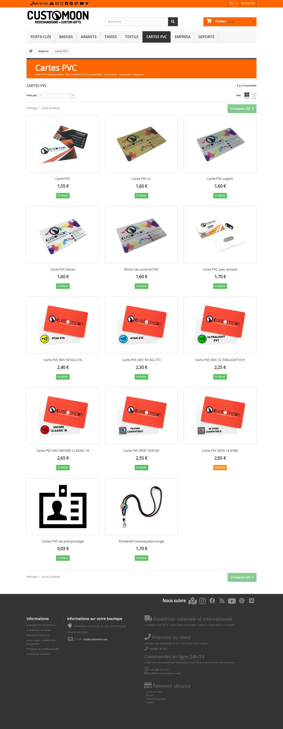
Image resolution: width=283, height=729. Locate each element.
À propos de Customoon (41, 625)
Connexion (248, 3)
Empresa (182, 36)
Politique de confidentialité (43, 649)
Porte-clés (40, 36)
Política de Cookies (38, 654)
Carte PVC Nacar (62, 269)
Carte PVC (62, 178)
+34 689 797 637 (156, 648)
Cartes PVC (156, 36)
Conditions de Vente (39, 630)
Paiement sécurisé (38, 635)
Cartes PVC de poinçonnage (63, 541)
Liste (254, 95)
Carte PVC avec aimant (220, 269)
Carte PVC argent (220, 178)
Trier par (32, 95)
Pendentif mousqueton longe (141, 541)
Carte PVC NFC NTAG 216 (62, 360)
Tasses (110, 36)
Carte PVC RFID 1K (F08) (220, 450)
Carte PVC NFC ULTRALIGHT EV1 (220, 360)
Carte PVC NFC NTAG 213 (141, 360)
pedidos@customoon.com (162, 673)
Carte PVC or (141, 178)
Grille (246, 95)
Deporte (206, 36)
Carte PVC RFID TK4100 (141, 450)
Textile (131, 36)
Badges (66, 36)
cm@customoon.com (96, 639)
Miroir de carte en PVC (141, 269)
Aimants (88, 36)
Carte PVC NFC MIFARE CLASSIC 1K (63, 450)
